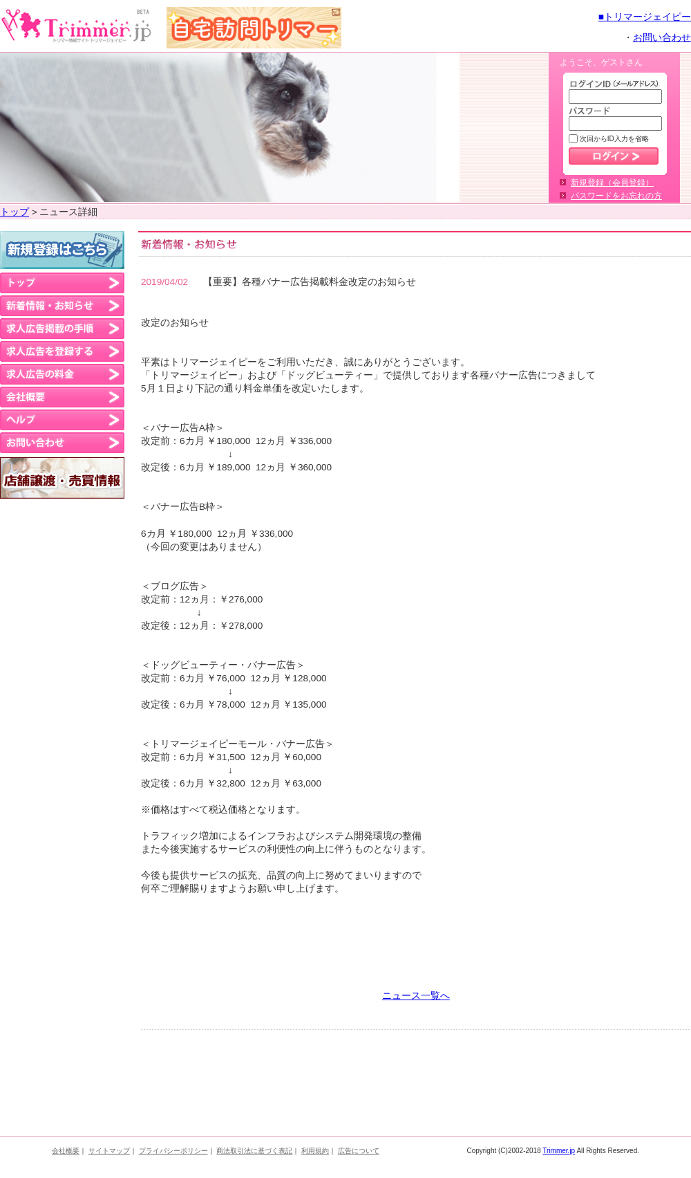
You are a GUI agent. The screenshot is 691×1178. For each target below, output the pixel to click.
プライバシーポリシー (173, 1150)
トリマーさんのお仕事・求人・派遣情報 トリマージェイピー (76, 26)
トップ (14, 212)
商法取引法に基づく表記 (254, 1150)
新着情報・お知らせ (62, 305)
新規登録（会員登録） (612, 182)
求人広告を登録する (62, 351)
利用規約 (315, 1150)
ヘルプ (62, 419)
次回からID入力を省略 (613, 138)
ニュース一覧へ (416, 996)
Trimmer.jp (558, 1150)
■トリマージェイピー (644, 17)
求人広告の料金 (62, 374)
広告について (358, 1150)
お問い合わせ (662, 38)
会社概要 (62, 397)
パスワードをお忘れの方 (616, 196)
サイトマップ (109, 1150)
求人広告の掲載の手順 (62, 328)
